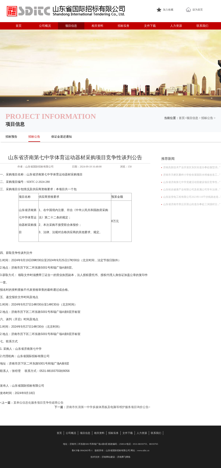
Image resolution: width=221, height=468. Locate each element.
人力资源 (176, 25)
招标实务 (123, 25)
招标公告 (207, 118)
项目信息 (71, 25)
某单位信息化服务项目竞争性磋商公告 (38, 402)
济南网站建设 (108, 457)
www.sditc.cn (143, 450)
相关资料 (97, 25)
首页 (19, 25)
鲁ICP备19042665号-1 (82, 450)
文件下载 (150, 25)
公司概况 (45, 25)
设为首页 (197, 9)
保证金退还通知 (61, 136)
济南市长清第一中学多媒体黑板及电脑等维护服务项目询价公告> (108, 407)
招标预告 (11, 136)
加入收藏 (168, 9)
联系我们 (202, 25)
